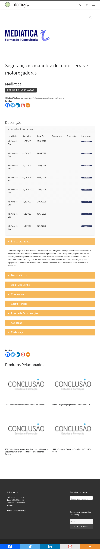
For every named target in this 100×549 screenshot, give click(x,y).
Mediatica (28, 98)
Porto (34, 98)
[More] (28, 354)
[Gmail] (23, 354)
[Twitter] (12, 354)
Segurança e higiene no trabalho (51, 98)
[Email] (81, 521)
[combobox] (81, 498)
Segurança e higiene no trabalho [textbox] (82, 499)
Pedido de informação (20, 90)
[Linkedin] (17, 354)
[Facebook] (7, 354)
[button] (90, 17)
